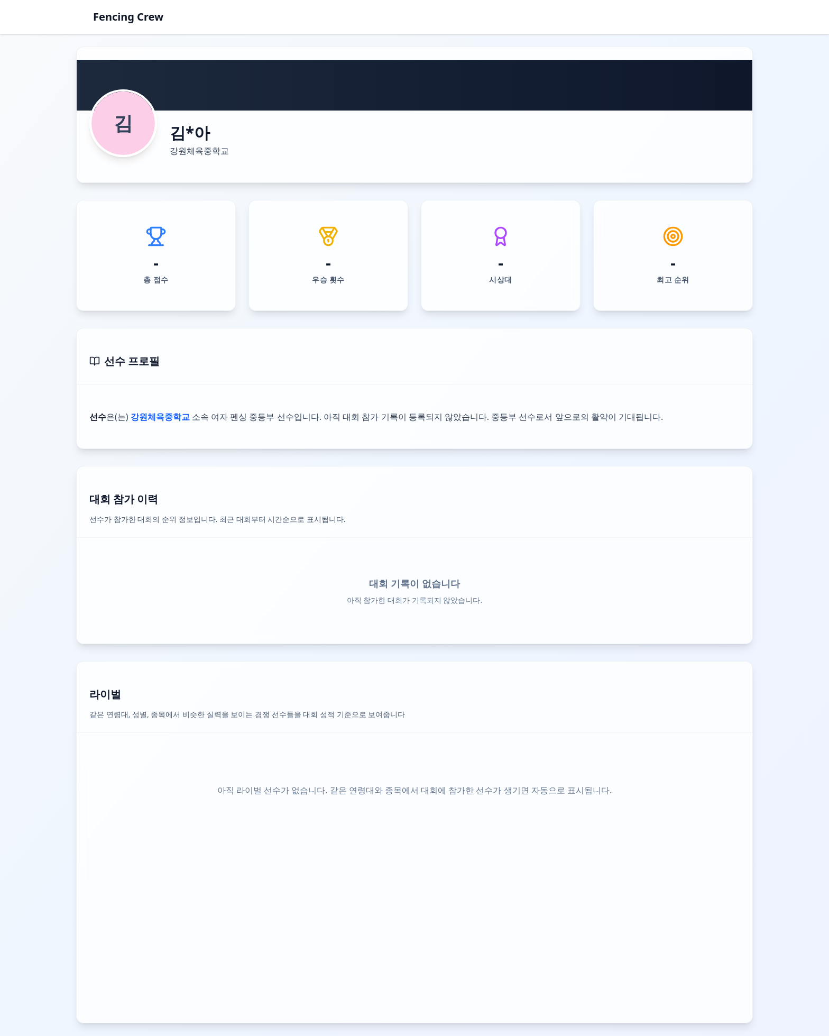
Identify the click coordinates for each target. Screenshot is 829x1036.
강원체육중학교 (199, 151)
